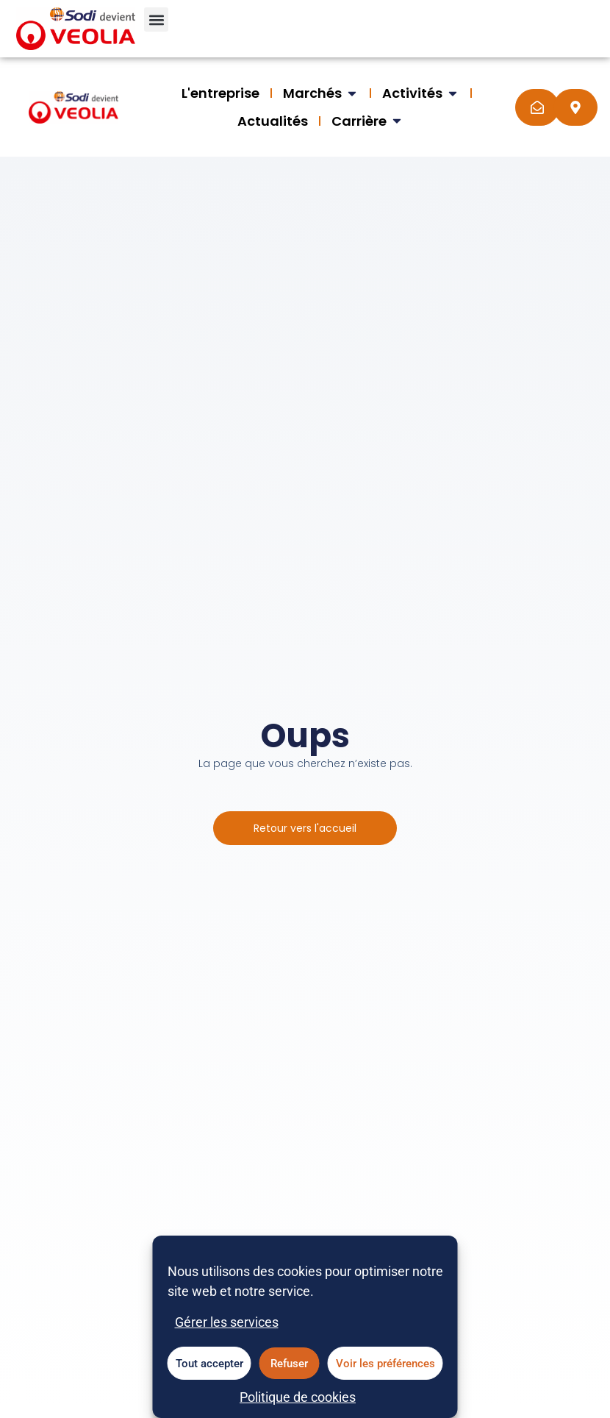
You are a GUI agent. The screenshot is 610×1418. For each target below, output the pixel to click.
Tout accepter (209, 1370)
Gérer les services (227, 1329)
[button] (156, 19)
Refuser (289, 1370)
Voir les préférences (385, 1370)
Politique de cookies (298, 1404)
